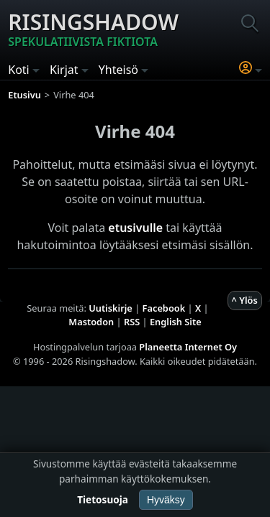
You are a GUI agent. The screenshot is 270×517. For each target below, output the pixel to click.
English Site (176, 321)
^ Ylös (245, 300)
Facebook (164, 308)
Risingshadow (93, 28)
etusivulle (135, 228)
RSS (132, 321)
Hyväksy (166, 500)
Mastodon (91, 321)
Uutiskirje (110, 308)
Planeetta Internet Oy (188, 346)
